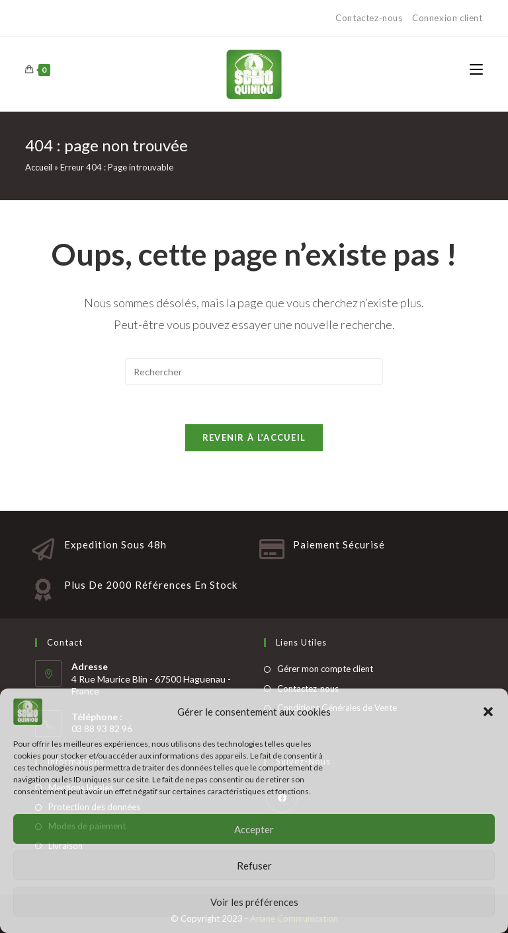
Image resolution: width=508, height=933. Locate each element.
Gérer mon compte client (325, 668)
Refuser (254, 866)
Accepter (254, 829)
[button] (488, 711)
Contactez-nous (370, 18)
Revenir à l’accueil (254, 437)
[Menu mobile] (476, 70)
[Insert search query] (254, 371)
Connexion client (447, 18)
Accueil (38, 167)
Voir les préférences (254, 902)
